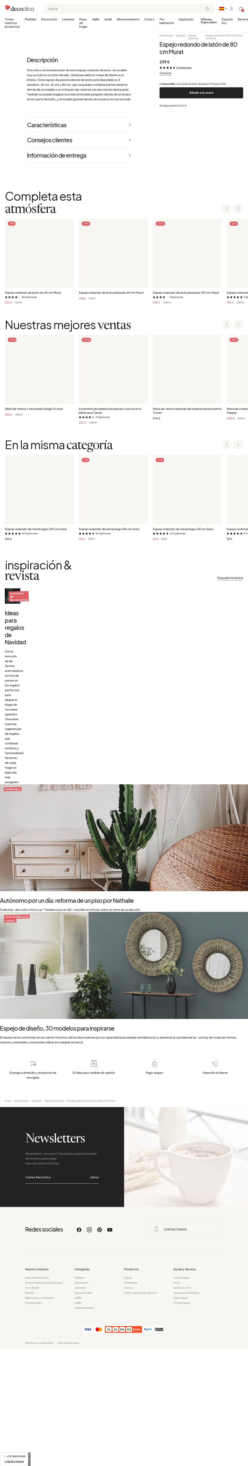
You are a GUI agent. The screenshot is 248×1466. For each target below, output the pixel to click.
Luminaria (68, 19)
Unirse (94, 1425)
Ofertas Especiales (209, 21)
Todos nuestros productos (12, 22)
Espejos (180, 35)
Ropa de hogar (83, 22)
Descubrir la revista (230, 722)
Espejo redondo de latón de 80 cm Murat (224, 37)
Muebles (30, 19)
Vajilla (95, 19)
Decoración (49, 19)
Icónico (149, 19)
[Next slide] (238, 353)
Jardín (108, 19)
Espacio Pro (227, 21)
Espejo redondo (193, 37)
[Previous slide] (227, 353)
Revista (243, 19)
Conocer (166, 73)
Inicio (8, 1357)
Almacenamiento (128, 19)
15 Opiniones (184, 67)
